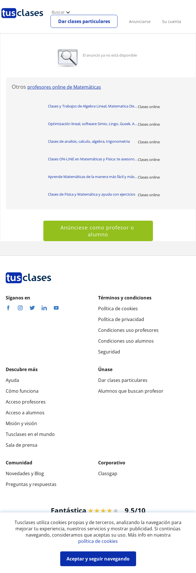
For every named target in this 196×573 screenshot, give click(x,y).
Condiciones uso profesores (128, 330)
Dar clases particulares (84, 21)
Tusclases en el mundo (30, 434)
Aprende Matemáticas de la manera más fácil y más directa (93, 176)
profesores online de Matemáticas (64, 87)
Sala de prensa (21, 445)
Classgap (107, 473)
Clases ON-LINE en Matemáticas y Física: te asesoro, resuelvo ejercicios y (93, 159)
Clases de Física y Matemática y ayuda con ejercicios (91, 194)
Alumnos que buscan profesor (130, 391)
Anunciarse (140, 21)
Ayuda (12, 380)
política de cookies (98, 541)
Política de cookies (118, 308)
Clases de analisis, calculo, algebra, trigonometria (89, 141)
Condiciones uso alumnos (126, 341)
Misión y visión (21, 423)
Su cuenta (171, 21)
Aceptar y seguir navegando (98, 559)
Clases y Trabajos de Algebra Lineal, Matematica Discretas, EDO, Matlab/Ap (93, 106)
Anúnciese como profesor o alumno (98, 231)
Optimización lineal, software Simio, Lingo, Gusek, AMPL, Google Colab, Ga (93, 123)
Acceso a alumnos (25, 412)
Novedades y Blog (25, 473)
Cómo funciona (22, 391)
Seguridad (109, 352)
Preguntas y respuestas (31, 484)
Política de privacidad (121, 319)
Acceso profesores (26, 402)
